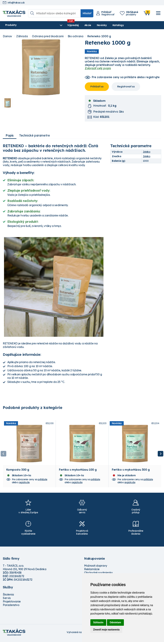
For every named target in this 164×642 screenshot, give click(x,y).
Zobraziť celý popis (98, 68)
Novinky (84, 25)
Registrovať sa (126, 86)
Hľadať (87, 13)
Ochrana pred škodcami (48, 36)
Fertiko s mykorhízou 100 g (78, 471)
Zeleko (146, 151)
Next (160, 454)
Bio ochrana (75, 36)
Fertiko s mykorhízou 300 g (131, 471)
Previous (3, 454)
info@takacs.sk (14, 2)
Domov (7, 36)
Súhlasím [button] (98, 622)
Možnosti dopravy (95, 567)
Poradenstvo (11, 606)
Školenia (8, 596)
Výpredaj (55, 25)
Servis (7, 599)
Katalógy (100, 25)
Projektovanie (12, 603)
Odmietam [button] (115, 622)
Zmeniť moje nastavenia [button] (106, 629)
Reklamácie (92, 571)
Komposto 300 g (17, 471)
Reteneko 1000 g (99, 36)
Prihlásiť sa (96, 86)
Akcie (70, 25)
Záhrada (22, 36)
